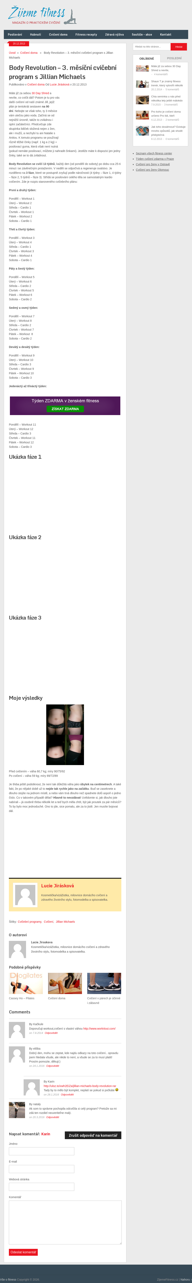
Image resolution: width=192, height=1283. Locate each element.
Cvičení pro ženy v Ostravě (153, 164)
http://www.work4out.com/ (99, 1028)
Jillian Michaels (65, 921)
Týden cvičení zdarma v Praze (155, 158)
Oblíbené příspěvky (147, 59)
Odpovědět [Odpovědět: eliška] (52, 1065)
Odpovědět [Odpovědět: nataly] (52, 1117)
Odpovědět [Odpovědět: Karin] (67, 1094)
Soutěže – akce (142, 34)
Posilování (15, 34)
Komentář (15, 1197)
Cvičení (48, 921)
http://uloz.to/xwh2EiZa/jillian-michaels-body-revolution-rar (80, 1086)
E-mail (13, 1161)
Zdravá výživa (114, 34)
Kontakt (165, 34)
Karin (45, 1134)
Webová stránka (19, 1179)
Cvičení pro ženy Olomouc (152, 169)
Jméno (13, 1143)
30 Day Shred (40, 93)
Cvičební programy (29, 921)
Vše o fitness (8, 1279)
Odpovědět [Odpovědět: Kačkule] (51, 1032)
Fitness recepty (86, 34)
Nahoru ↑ (186, 1279)
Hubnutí (35, 34)
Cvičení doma (58, 34)
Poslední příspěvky (174, 59)
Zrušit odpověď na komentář (93, 1135)
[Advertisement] (91, 116)
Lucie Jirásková (59, 84)
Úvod (12, 52)
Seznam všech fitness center (154, 153)
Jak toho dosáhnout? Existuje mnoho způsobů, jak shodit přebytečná (168, 130)
